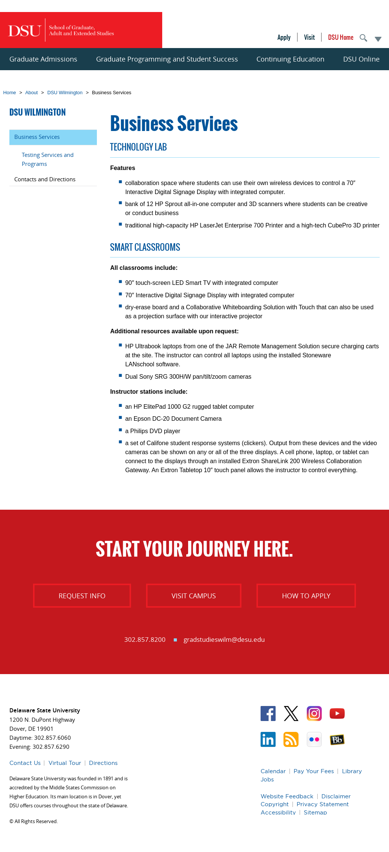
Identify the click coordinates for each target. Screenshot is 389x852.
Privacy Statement (323, 804)
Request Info (82, 595)
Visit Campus (194, 595)
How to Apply (306, 595)
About (31, 92)
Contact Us (25, 763)
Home (9, 92)
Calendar (273, 771)
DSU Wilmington (65, 92)
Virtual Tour (64, 763)
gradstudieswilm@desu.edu (224, 639)
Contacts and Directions (44, 179)
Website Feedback (287, 796)
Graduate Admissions (43, 58)
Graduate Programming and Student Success (167, 58)
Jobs (267, 779)
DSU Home (340, 37)
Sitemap (315, 812)
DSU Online (361, 58)
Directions (103, 763)
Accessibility (278, 812)
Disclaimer (336, 796)
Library (352, 771)
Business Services (37, 136)
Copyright (275, 804)
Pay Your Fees (314, 771)
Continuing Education (290, 58)
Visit (309, 37)
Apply (284, 37)
